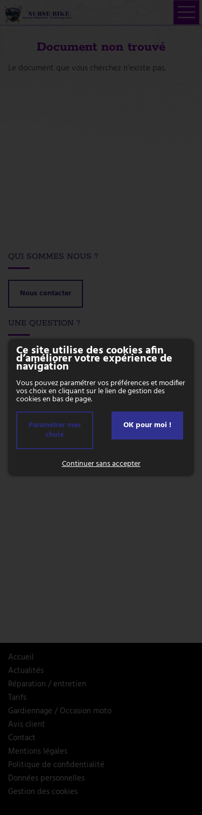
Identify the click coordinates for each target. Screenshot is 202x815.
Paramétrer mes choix (55, 430)
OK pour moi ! (147, 425)
